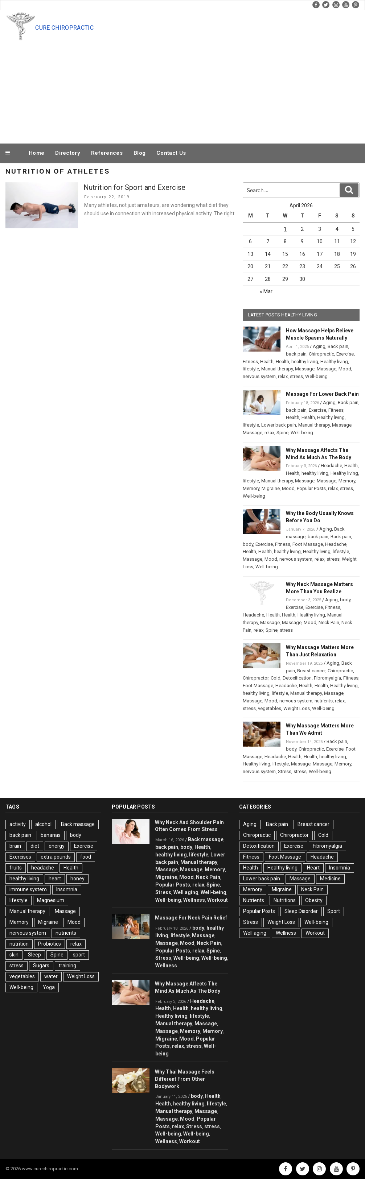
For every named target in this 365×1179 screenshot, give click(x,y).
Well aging (185, 892)
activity (17, 824)
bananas (51, 835)
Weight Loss (296, 708)
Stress (284, 771)
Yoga (49, 987)
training (67, 965)
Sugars (41, 965)
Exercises (20, 857)
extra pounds (56, 857)
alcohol (43, 824)
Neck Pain (329, 622)
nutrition (19, 944)
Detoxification (297, 678)
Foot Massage (307, 544)
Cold (275, 678)
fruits (15, 868)
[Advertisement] (197, 87)
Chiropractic (321, 354)
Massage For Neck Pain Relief (191, 918)
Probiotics (49, 944)
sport (79, 955)
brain (15, 846)
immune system (28, 889)
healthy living (304, 361)
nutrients (324, 700)
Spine (282, 432)
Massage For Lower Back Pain (322, 394)
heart (55, 878)
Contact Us (171, 153)
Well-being (316, 376)
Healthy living (334, 361)
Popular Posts (311, 488)
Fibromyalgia (327, 678)
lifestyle (251, 368)
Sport (333, 911)
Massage (305, 368)
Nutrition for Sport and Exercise (134, 187)
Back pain (338, 346)
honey (77, 878)
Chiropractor (255, 678)
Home (36, 153)
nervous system (259, 376)
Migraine (271, 488)
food (85, 857)
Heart (313, 868)
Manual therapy (277, 368)
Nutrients (253, 900)
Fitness (250, 361)
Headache (331, 465)
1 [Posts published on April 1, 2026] (285, 229)
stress (296, 376)
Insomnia (66, 889)
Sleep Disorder (301, 911)
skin (14, 955)
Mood (345, 368)
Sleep (34, 955)
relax (283, 376)
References (107, 153)
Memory (347, 480)
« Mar (266, 291)
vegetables (269, 708)
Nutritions (285, 900)
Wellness (194, 900)
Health (267, 361)
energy (57, 846)
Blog (139, 153)
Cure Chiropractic (64, 27)
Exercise (345, 354)
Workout (217, 900)
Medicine (330, 878)
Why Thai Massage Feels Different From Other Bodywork (184, 1079)
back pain (296, 354)
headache (42, 868)
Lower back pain (278, 425)
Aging (319, 346)
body (248, 544)
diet (34, 846)
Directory (67, 153)
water (51, 976)
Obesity (314, 900)
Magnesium (50, 900)
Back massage (78, 824)
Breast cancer (311, 670)
